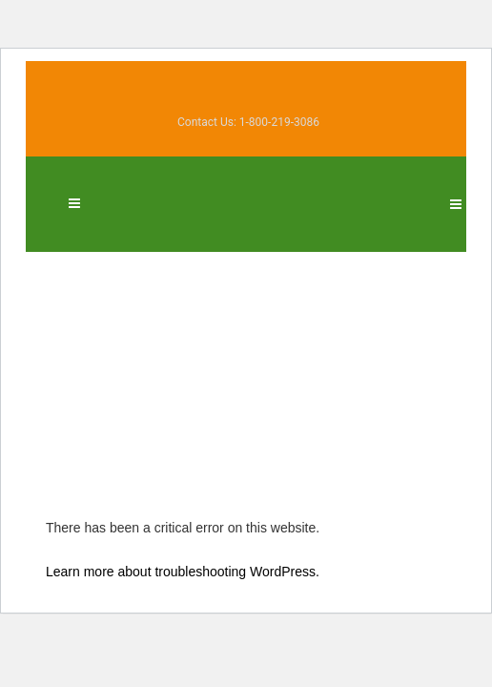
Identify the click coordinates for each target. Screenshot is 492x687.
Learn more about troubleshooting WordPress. (182, 569)
